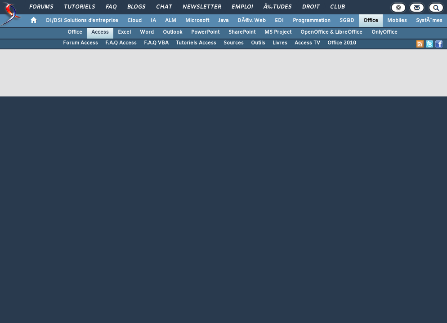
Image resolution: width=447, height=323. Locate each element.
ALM (170, 20)
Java (223, 20)
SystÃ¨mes (429, 20)
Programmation (312, 20)
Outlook (172, 32)
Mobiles (397, 20)
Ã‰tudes (277, 7)
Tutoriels (79, 7)
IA (153, 20)
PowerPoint (205, 32)
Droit (310, 7)
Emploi (242, 7)
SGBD (347, 20)
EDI (279, 20)
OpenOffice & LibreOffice (331, 32)
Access (100, 32)
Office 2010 (341, 43)
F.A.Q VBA (156, 43)
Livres (280, 43)
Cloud (134, 20)
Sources (234, 43)
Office (370, 20)
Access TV (307, 43)
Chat (164, 7)
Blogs (136, 7)
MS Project (277, 32)
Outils (258, 43)
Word (147, 32)
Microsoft (197, 20)
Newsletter (202, 7)
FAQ (111, 7)
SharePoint (241, 32)
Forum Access (80, 43)
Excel (124, 32)
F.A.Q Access (121, 43)
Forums (41, 7)
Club (337, 7)
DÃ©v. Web (251, 20)
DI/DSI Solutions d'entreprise (82, 20)
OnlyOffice (384, 32)
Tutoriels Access (196, 43)
